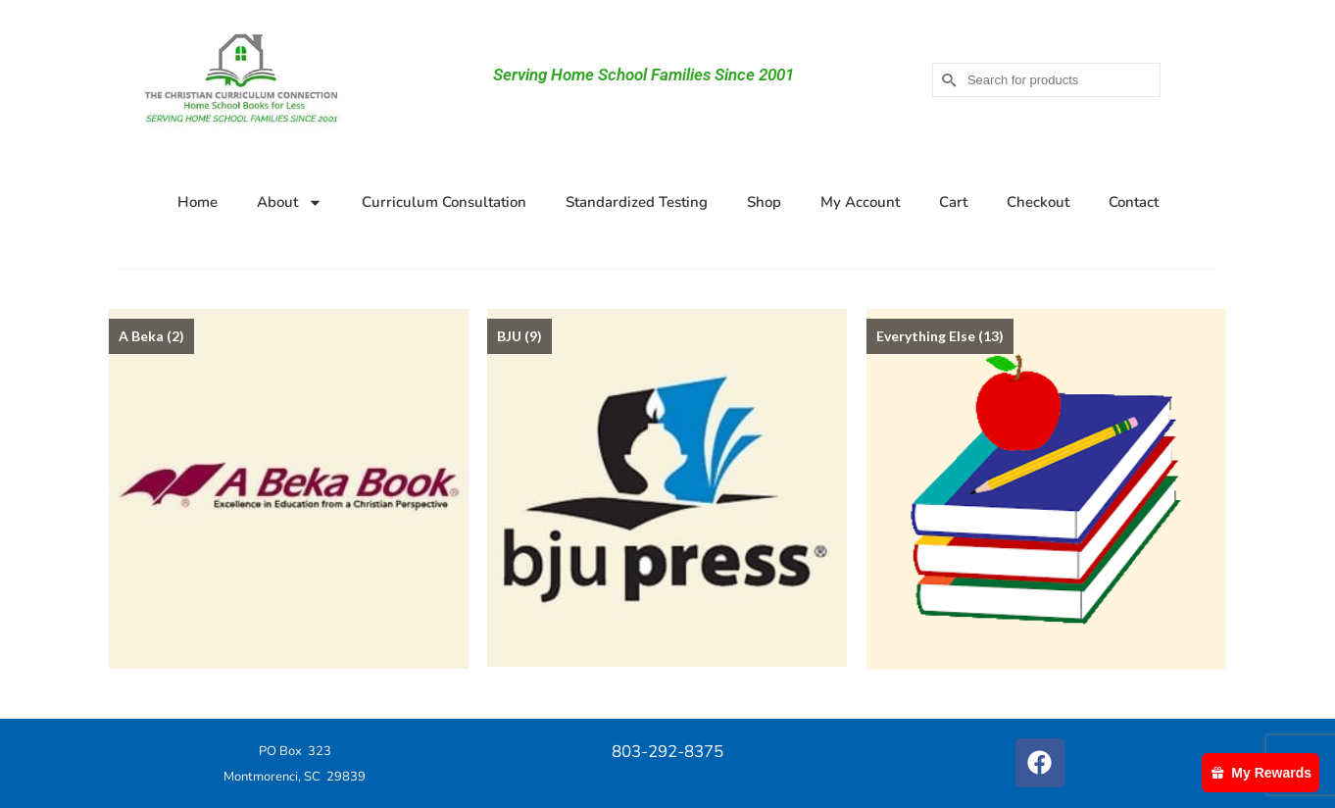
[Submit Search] (947, 80)
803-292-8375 (667, 751)
